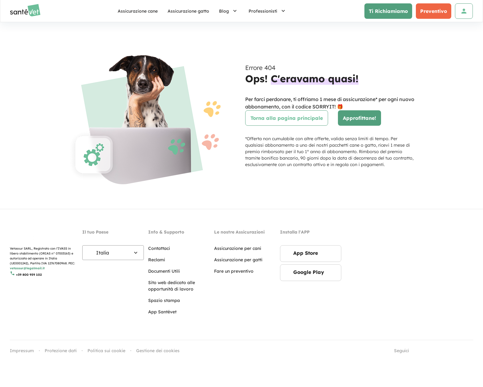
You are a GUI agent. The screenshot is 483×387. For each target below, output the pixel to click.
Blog (229, 11)
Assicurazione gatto (188, 11)
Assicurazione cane (138, 11)
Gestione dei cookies (158, 350)
